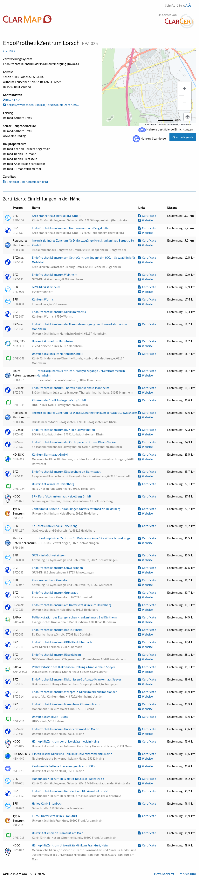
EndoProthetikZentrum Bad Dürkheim (57, 630)
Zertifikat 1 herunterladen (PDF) (26, 182)
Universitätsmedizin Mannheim (52, 341)
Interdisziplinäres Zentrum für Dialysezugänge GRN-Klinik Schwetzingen (85, 538)
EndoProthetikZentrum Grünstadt (55, 592)
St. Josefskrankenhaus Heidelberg (55, 526)
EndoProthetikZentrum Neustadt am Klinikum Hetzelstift (70, 791)
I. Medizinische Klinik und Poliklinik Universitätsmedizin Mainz (72, 754)
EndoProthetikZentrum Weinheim (55, 274)
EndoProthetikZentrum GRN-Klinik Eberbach (62, 642)
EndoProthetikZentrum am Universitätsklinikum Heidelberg (72, 605)
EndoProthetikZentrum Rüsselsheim (56, 654)
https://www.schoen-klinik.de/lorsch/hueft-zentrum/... (41, 105)
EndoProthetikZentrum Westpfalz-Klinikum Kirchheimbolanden (75, 692)
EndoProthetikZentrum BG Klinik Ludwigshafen (63, 430)
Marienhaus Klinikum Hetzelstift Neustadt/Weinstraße (68, 779)
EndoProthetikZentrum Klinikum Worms (59, 312)
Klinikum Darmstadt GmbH (50, 454)
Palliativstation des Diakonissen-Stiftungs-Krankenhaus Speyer (74, 667)
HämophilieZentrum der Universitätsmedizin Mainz (66, 741)
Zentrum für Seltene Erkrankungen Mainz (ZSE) (63, 766)
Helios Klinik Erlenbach (47, 803)
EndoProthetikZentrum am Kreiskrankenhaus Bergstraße (70, 228)
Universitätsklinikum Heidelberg (53, 484)
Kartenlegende (183, 137)
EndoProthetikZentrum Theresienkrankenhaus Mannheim (71, 388)
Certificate (147, 216)
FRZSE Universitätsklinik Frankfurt (55, 816)
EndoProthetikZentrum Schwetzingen (57, 568)
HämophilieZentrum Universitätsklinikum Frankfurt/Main (70, 845)
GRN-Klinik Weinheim (46, 287)
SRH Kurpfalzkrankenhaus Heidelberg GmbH (62, 496)
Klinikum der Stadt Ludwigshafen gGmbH (59, 400)
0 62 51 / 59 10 (13, 100)
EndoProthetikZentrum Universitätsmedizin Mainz (65, 729)
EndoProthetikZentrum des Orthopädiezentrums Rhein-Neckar (74, 442)
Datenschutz (164, 874)
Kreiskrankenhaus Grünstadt (51, 580)
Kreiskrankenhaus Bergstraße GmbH (56, 216)
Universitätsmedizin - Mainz (50, 717)
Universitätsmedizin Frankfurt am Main (58, 833)
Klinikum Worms (43, 299)
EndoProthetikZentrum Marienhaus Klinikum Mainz (66, 704)
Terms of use (150, 124)
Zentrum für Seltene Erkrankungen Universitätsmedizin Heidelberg (76, 509)
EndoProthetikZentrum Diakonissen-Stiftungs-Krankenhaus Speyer (77, 679)
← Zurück (9, 51)
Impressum (187, 874)
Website (145, 220)
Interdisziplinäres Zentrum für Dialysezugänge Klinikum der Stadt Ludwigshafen (85, 413)
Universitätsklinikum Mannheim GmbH (57, 354)
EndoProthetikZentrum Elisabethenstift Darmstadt (66, 471)
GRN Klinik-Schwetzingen (49, 555)
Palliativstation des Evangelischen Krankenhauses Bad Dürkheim (75, 617)
